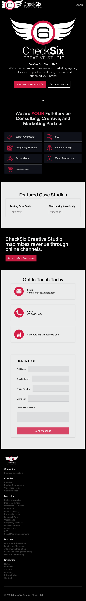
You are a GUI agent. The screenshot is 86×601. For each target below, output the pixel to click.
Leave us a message (26, 407)
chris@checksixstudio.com (41, 292)
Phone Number (23, 389)
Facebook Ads (11, 517)
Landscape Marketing (14, 546)
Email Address (23, 379)
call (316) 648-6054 (59, 84)
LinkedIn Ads (10, 528)
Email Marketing (11, 511)
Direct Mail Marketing (14, 505)
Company (21, 399)
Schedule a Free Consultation (21, 258)
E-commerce (10, 508)
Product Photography (14, 485)
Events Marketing (12, 514)
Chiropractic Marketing (15, 543)
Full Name (21, 369)
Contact (8, 578)
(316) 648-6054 (34, 314)
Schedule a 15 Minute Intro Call (30, 84)
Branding (8, 482)
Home (7, 564)
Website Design (11, 490)
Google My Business (13, 522)
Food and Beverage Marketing (18, 551)
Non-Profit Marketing (14, 554)
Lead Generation (12, 525)
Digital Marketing (12, 503)
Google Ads (9, 520)
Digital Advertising (12, 500)
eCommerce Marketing (15, 549)
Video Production (12, 488)
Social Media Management (16, 534)
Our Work (8, 566)
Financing (8, 572)
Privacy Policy (10, 575)
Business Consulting (13, 473)
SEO (6, 531)
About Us (8, 569)
